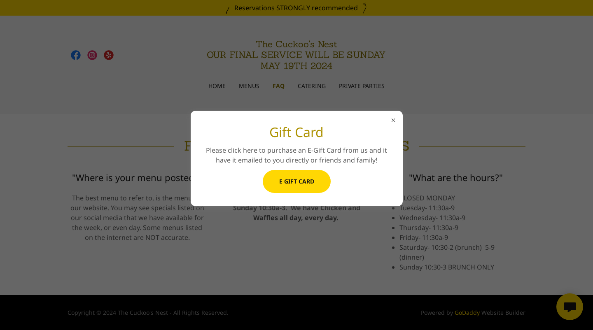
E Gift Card (296, 181)
